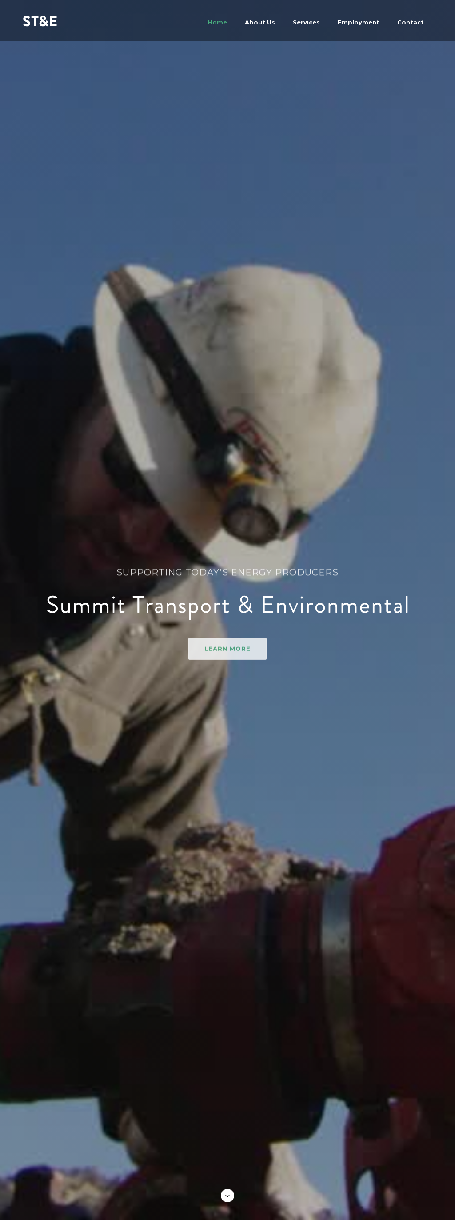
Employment (358, 22)
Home (217, 22)
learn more (227, 659)
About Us (260, 22)
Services (306, 22)
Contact (410, 22)
